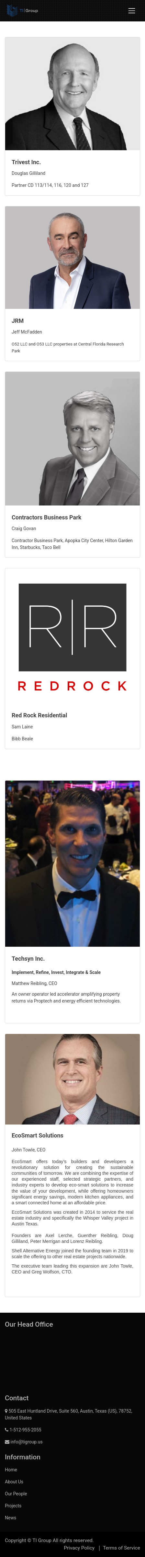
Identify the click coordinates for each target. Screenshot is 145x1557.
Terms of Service (121, 1548)
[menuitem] (72, 1470)
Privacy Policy (79, 1548)
